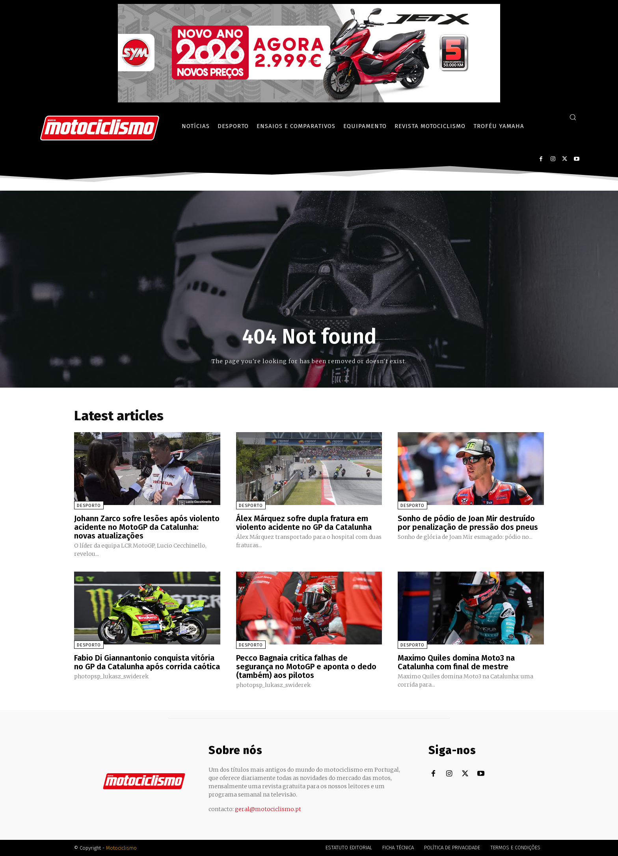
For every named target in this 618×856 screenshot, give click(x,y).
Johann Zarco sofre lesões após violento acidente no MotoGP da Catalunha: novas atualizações (147, 527)
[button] (572, 117)
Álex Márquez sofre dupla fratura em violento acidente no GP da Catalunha (304, 523)
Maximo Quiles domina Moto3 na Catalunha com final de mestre (456, 662)
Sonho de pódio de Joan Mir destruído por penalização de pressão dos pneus (468, 523)
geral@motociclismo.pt (268, 809)
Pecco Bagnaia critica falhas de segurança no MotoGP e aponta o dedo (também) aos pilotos (306, 666)
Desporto (89, 505)
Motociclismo (121, 848)
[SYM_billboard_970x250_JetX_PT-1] (309, 100)
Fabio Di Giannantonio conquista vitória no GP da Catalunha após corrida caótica (147, 662)
